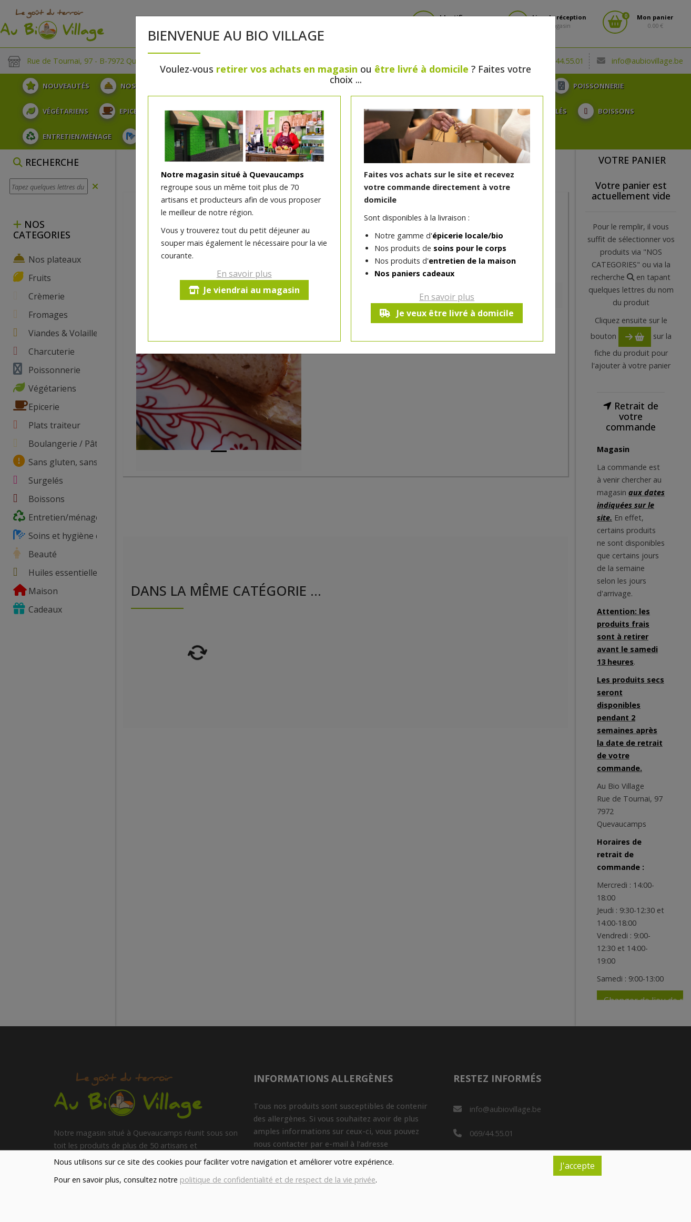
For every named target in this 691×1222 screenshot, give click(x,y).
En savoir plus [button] (244, 273)
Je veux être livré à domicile (447, 313)
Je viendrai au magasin (244, 290)
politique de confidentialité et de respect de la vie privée (277, 1180)
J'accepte (577, 1165)
